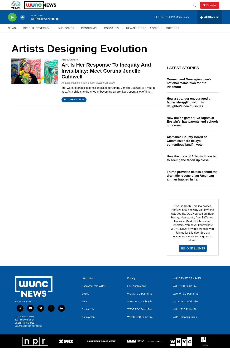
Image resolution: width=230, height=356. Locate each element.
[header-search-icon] (196, 9)
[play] (12, 25)
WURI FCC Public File (185, 294)
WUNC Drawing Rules (185, 325)
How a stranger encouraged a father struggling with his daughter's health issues (188, 110)
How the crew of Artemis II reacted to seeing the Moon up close (192, 166)
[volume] (23, 25)
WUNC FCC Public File (139, 301)
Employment (88, 325)
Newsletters (136, 35)
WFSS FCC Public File (139, 317)
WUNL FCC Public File (185, 317)
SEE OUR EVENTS (192, 256)
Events (85, 301)
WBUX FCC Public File (139, 309)
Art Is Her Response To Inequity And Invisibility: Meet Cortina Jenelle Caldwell (106, 78)
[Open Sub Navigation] (18, 35)
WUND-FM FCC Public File (187, 286)
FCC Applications (136, 294)
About (85, 309)
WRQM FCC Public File (140, 325)
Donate (213, 9)
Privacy (131, 286)
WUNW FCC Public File (185, 301)
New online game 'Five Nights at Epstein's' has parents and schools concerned (193, 129)
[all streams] (209, 25)
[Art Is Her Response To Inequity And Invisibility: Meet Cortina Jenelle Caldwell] (34, 79)
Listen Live (87, 286)
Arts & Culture (69, 67)
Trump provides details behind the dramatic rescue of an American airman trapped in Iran (192, 183)
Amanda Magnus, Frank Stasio (78, 90)
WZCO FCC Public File (185, 309)
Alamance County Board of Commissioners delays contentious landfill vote (187, 148)
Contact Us (88, 317)
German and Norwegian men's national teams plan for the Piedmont (189, 90)
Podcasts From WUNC (94, 294)
